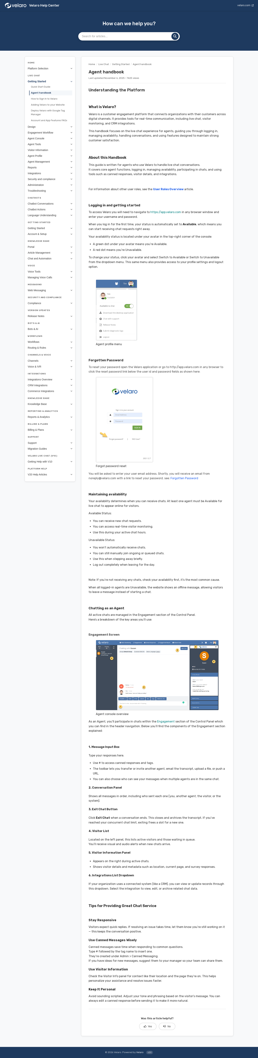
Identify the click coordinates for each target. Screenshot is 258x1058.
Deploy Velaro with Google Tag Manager (48, 112)
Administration (50, 184)
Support (50, 442)
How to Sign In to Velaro (44, 98)
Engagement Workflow (50, 132)
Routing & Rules (50, 347)
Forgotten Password (184, 478)
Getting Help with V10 (50, 461)
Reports (50, 167)
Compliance (50, 303)
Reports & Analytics (50, 416)
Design (50, 126)
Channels (50, 360)
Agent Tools (50, 144)
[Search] (175, 36)
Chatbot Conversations (50, 203)
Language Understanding (50, 215)
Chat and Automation (50, 258)
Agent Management (50, 161)
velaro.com (245, 5)
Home (92, 64)
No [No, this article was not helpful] (167, 1026)
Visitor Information (50, 150)
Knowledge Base (50, 404)
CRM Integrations (50, 385)
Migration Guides (50, 448)
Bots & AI (50, 329)
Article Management (50, 252)
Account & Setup (50, 234)
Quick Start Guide (40, 86)
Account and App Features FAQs (49, 120)
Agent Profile (50, 155)
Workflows (50, 341)
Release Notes (50, 316)
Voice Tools (50, 271)
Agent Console (50, 138)
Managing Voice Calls (50, 277)
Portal (50, 246)
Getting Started (50, 81)
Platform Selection (50, 68)
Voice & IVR (50, 366)
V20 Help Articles (50, 474)
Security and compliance (50, 179)
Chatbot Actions (50, 209)
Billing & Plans (50, 429)
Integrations (50, 173)
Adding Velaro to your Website (48, 104)
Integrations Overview (50, 379)
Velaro (139, 1052)
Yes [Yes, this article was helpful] (148, 1026)
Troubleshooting (50, 190)
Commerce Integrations (50, 391)
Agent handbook (41, 92)
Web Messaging (50, 290)
